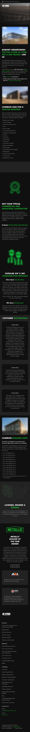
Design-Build (5, 629)
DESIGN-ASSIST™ (6, 637)
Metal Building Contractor (8, 646)
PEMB (3, 663)
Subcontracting (6, 634)
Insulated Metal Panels (8, 660)
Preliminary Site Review (8, 640)
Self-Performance (6, 632)
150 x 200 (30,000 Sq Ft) (9, 465)
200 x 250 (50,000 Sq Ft (9, 469)
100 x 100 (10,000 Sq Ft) (9, 455)
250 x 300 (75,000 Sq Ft (9, 474)
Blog (3, 695)
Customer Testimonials (8, 679)
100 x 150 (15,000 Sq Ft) (9, 459)
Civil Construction (6, 655)
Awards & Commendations (9, 677)
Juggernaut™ (16, 726)
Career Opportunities (7, 672)
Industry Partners (6, 689)
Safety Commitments (7, 674)
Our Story (4, 669)
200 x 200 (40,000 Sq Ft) (9, 467)
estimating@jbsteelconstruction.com (9, 710)
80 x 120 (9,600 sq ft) (8, 453)
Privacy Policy (18, 728)
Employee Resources (7, 686)
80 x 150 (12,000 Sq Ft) (9, 457)
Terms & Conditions (7, 728)
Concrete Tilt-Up (6, 658)
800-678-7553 (5, 714)
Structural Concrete (7, 648)
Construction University (8, 702)
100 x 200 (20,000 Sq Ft (9, 461)
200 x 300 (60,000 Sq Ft (9, 472)
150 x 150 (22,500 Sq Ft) (9, 463)
